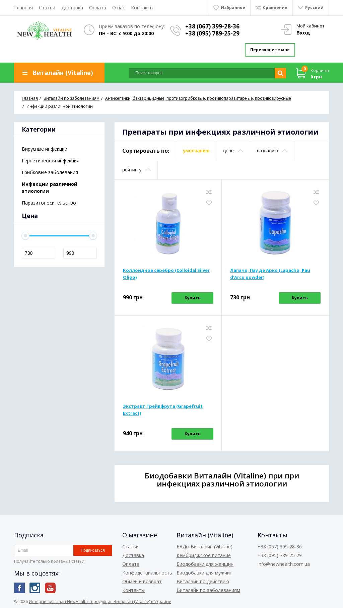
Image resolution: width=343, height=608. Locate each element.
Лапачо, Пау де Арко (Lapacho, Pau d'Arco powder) (270, 273)
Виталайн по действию (203, 581)
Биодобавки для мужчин (204, 572)
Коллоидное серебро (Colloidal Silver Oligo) (166, 273)
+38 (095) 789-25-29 (212, 33)
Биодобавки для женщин (205, 564)
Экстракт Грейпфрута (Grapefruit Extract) (163, 409)
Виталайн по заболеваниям (208, 590)
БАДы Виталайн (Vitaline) (204, 546)
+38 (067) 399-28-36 (212, 26)
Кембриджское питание (204, 555)
